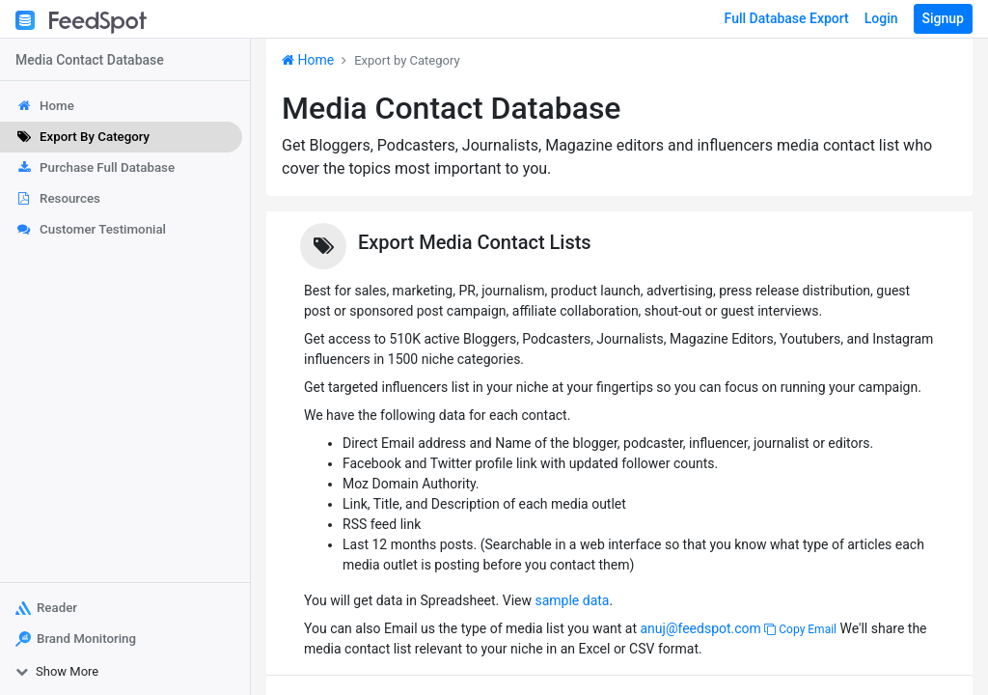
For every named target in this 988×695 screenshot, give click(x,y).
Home (308, 60)
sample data (572, 600)
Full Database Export (787, 18)
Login (881, 18)
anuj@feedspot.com (700, 628)
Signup (943, 18)
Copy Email (800, 629)
